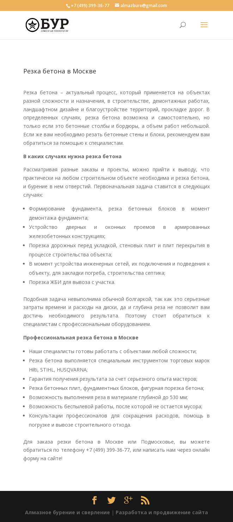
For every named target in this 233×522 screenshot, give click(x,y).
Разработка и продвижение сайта (162, 512)
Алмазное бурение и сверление (67, 512)
